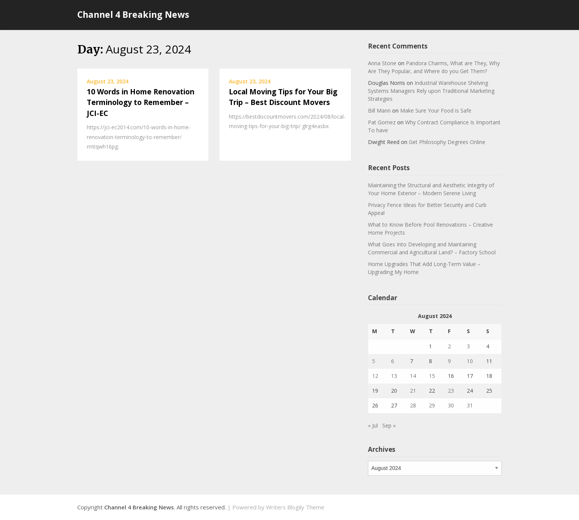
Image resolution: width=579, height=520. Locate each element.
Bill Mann (379, 110)
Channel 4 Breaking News (133, 14)
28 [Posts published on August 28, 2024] (413, 405)
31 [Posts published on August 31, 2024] (470, 405)
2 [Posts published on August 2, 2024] (449, 346)
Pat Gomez (382, 122)
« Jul (373, 425)
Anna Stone (382, 63)
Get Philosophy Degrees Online (447, 142)
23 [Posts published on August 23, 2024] (451, 390)
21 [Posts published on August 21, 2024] (413, 390)
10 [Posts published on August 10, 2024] (470, 361)
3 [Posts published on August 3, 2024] (468, 346)
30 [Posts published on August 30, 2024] (451, 405)
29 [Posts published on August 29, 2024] (432, 405)
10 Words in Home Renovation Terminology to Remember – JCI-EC (140, 102)
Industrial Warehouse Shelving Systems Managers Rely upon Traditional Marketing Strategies (431, 90)
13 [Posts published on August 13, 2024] (394, 375)
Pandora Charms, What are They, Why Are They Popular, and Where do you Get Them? (434, 67)
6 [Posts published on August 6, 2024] (392, 361)
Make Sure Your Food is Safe (435, 110)
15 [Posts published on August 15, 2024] (432, 375)
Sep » (389, 425)
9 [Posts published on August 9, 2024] (449, 361)
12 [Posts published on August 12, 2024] (375, 375)
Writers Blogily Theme (295, 507)
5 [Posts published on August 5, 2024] (373, 361)
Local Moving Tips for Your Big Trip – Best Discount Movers (283, 97)
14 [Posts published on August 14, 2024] (413, 375)
